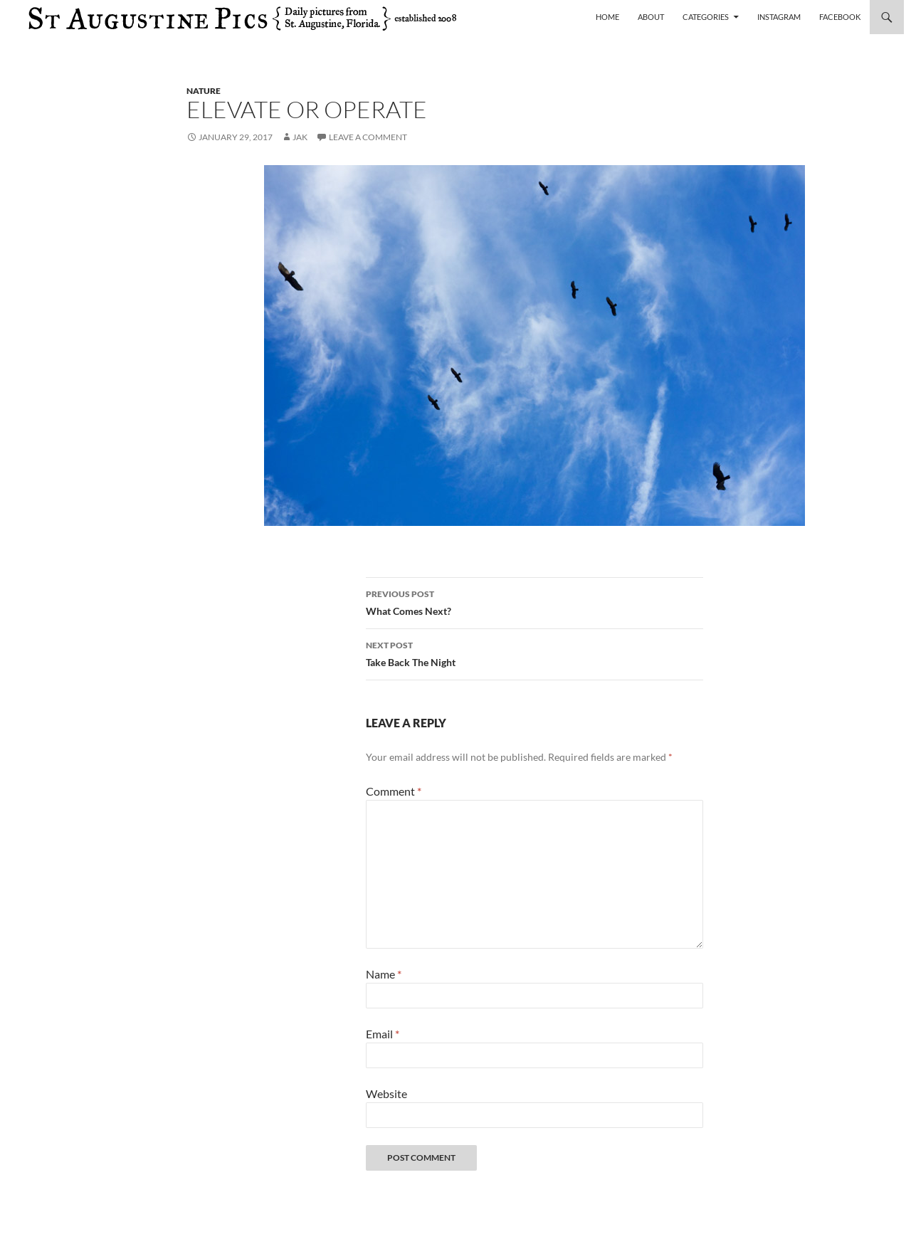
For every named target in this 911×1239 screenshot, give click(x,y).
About (651, 16)
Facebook (839, 16)
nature (203, 90)
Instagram (779, 16)
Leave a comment (368, 137)
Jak (300, 137)
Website (386, 1093)
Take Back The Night (534, 652)
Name (383, 974)
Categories (706, 16)
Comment (393, 791)
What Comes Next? (534, 601)
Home (607, 16)
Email (382, 1033)
